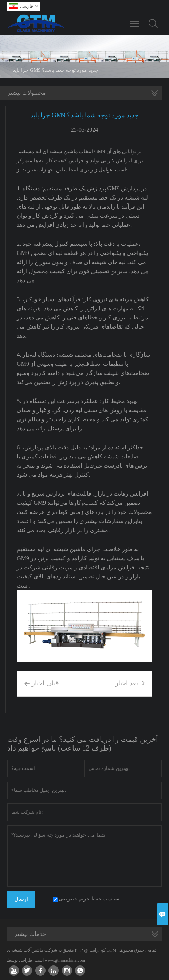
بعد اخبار (130, 683)
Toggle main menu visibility (135, 20)
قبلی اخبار (41, 684)
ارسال (21, 899)
